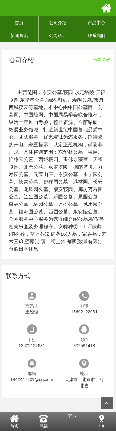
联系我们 (96, 35)
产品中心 (96, 22)
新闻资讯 (19, 35)
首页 (19, 22)
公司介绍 (58, 22)
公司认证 (58, 35)
